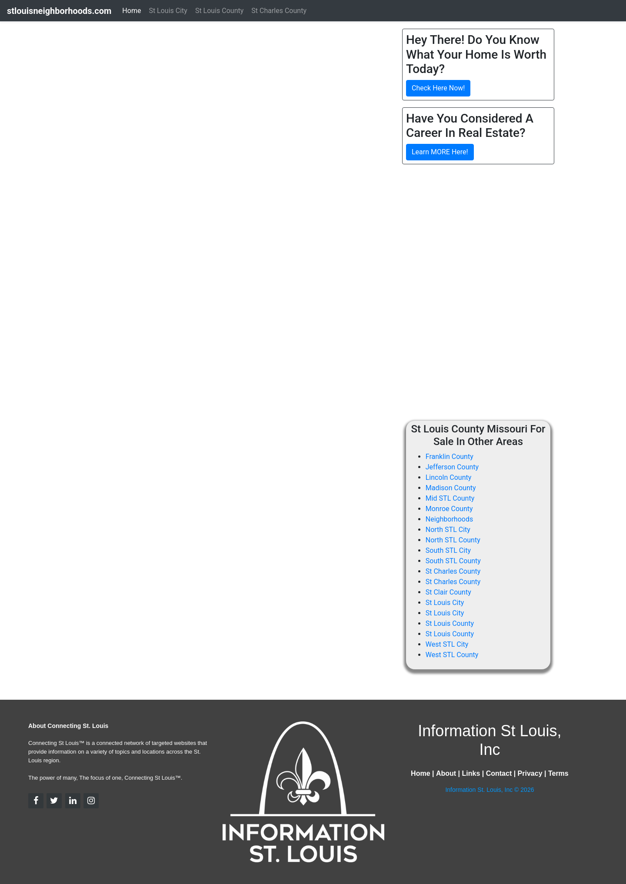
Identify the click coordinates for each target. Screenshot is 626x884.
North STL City (448, 529)
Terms (558, 773)
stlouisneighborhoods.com (59, 11)
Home (131, 11)
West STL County (452, 655)
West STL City (447, 644)
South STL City (448, 550)
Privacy (530, 773)
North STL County (453, 540)
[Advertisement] (475, 232)
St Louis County (450, 623)
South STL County (453, 561)
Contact (499, 773)
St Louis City (445, 602)
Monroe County (449, 509)
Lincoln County (449, 477)
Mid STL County (450, 498)
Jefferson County (452, 467)
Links (471, 773)
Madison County (451, 488)
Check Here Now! (438, 88)
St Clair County (448, 592)
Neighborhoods (449, 519)
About (446, 773)
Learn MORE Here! (440, 152)
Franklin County (449, 456)
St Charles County (453, 571)
